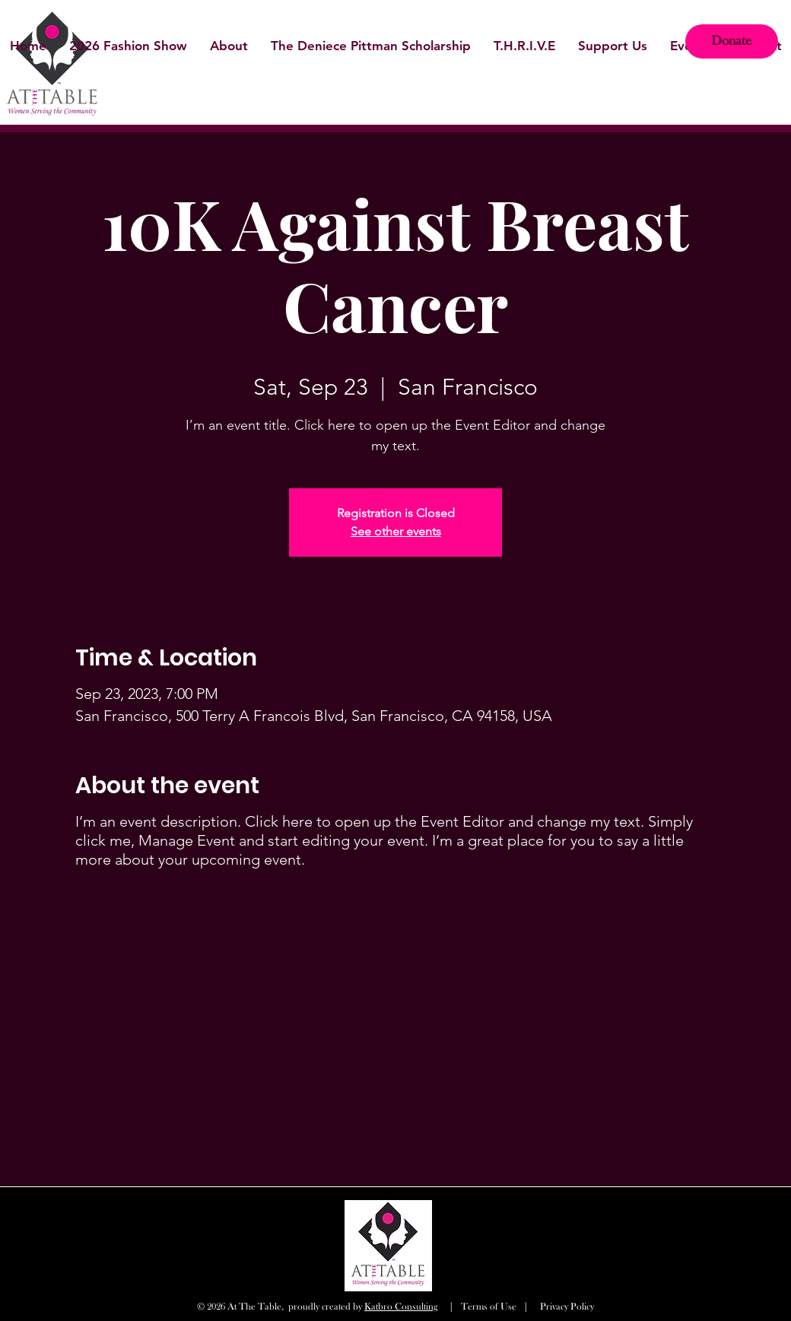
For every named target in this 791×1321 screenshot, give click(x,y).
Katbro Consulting (400, 1307)
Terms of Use (488, 1307)
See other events (396, 531)
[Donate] (731, 41)
